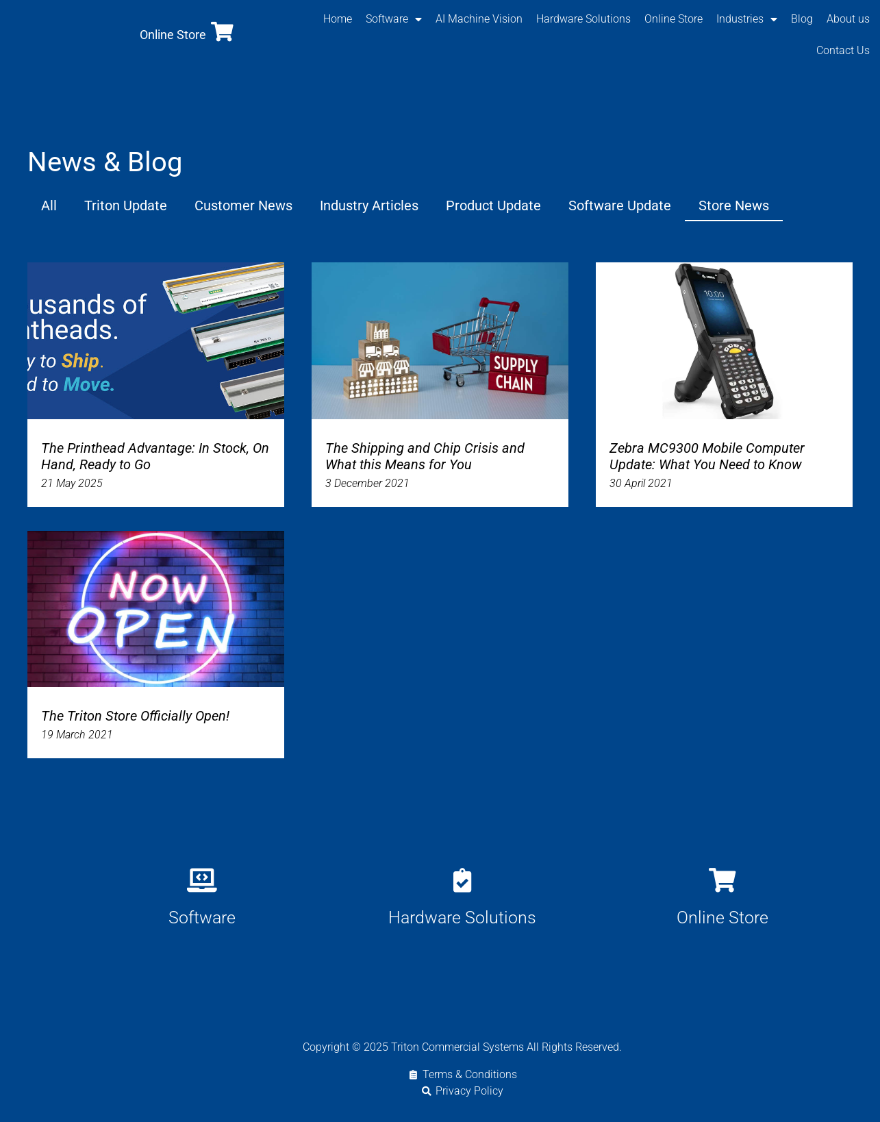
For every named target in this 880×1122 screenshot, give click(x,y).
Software (394, 19)
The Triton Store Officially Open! (135, 716)
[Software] (202, 880)
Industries (746, 19)
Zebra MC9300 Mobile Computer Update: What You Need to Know (707, 456)
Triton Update (125, 205)
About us (848, 18)
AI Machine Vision (479, 18)
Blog (802, 18)
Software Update (619, 205)
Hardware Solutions (583, 18)
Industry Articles (369, 205)
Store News (734, 205)
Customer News (243, 205)
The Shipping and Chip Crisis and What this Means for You (425, 456)
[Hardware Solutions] (462, 880)
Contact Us (843, 50)
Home (337, 18)
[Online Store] (222, 32)
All (49, 205)
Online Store (173, 34)
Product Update (493, 205)
